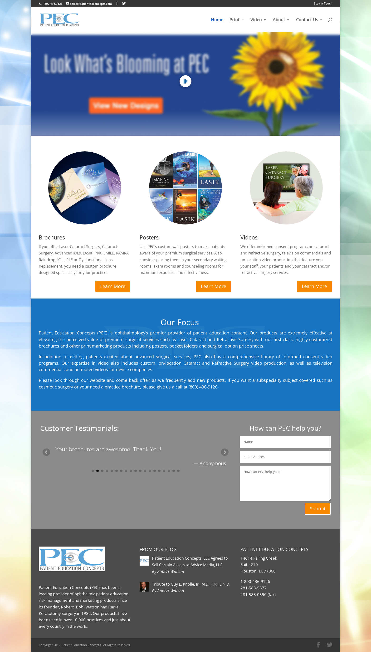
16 (164, 471)
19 (178, 471)
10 (135, 471)
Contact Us (307, 20)
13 (150, 471)
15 (159, 471)
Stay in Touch (323, 3)
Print (234, 20)
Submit (318, 508)
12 (145, 471)
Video (256, 20)
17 (169, 471)
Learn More (112, 286)
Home (217, 20)
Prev (46, 452)
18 (173, 471)
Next (225, 452)
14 (154, 471)
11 (140, 471)
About (279, 20)
